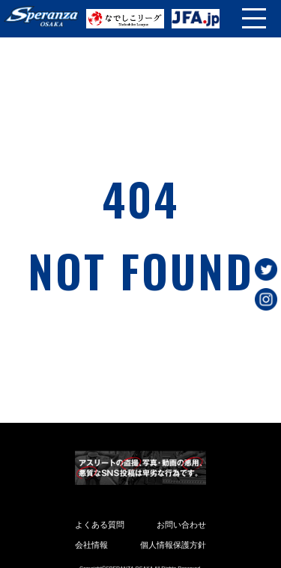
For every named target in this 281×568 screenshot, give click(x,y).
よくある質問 (99, 524)
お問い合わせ (181, 524)
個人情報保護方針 (173, 544)
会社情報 (91, 544)
